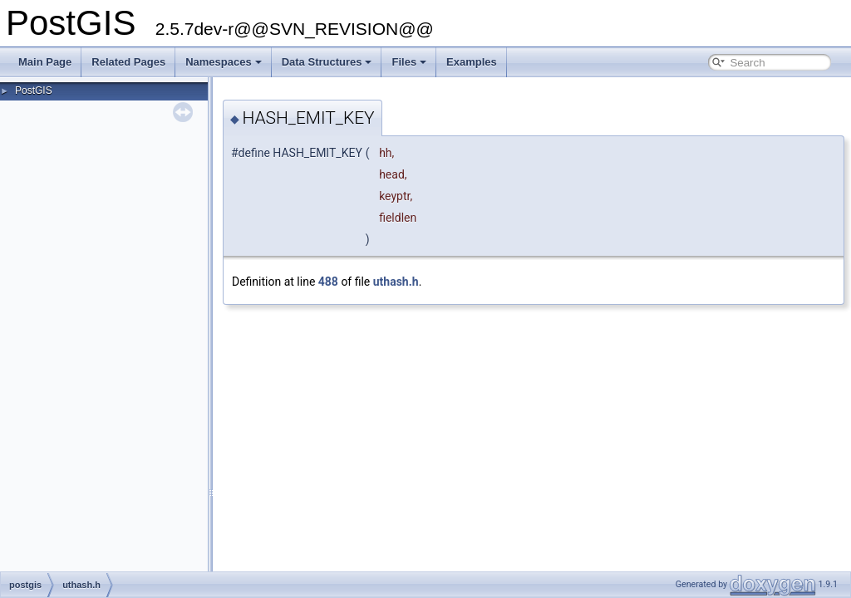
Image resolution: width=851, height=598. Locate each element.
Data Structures (327, 62)
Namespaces (223, 62)
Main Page (44, 62)
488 (328, 281)
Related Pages (128, 62)
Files (408, 62)
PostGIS (33, 90)
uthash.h (396, 281)
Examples (471, 62)
